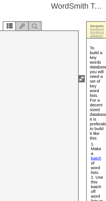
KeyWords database (97, 34)
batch (96, 158)
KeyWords (97, 29)
